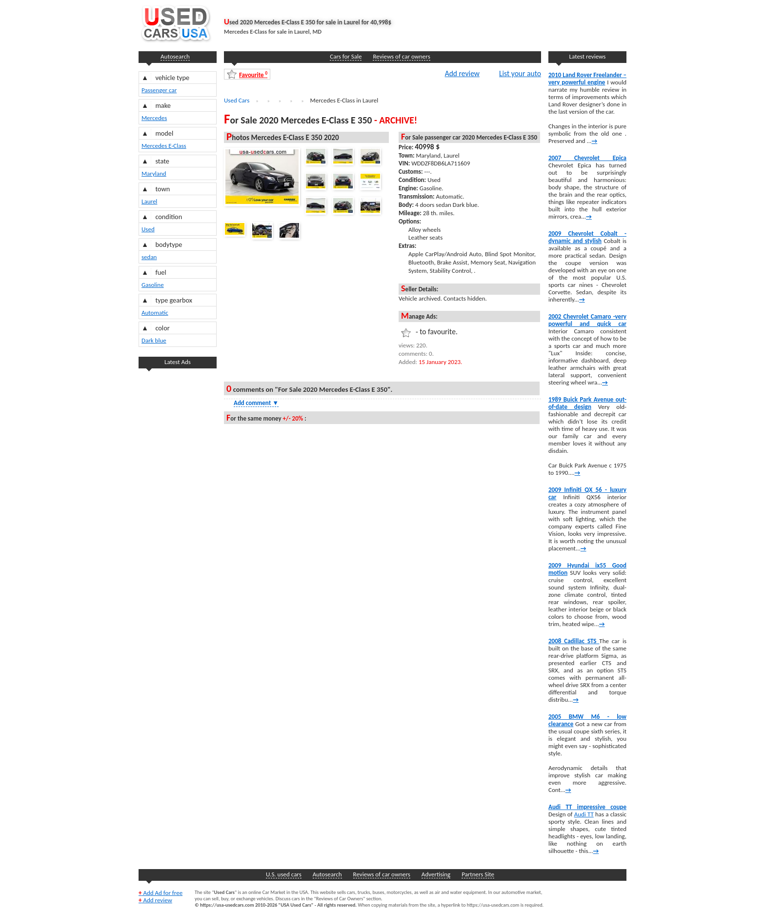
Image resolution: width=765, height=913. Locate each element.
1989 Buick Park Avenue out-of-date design (587, 403)
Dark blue (153, 340)
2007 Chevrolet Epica (587, 158)
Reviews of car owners (401, 56)
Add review (462, 73)
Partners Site (478, 874)
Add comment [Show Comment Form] (256, 402)
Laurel (149, 201)
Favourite (253, 74)
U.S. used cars (284, 874)
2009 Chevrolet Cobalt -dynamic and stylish (587, 237)
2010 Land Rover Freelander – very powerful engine (587, 78)
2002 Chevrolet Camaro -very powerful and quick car (587, 320)
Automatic (154, 312)
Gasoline (152, 284)
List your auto (520, 73)
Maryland (153, 173)
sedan (149, 257)
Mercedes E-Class (163, 145)
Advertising (436, 874)
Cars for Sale (346, 56)
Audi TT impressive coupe (587, 807)
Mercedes (154, 118)
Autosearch (175, 56)
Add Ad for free (160, 892)
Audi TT (584, 814)
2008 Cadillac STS (573, 641)
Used (148, 229)
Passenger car (159, 90)
